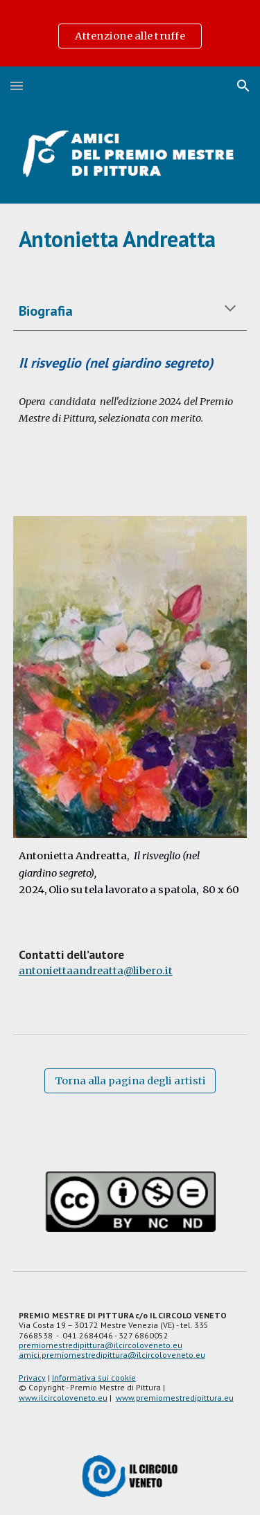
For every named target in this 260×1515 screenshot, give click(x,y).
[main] (130, 239)
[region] (130, 33)
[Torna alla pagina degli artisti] (129, 1081)
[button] (16, 85)
